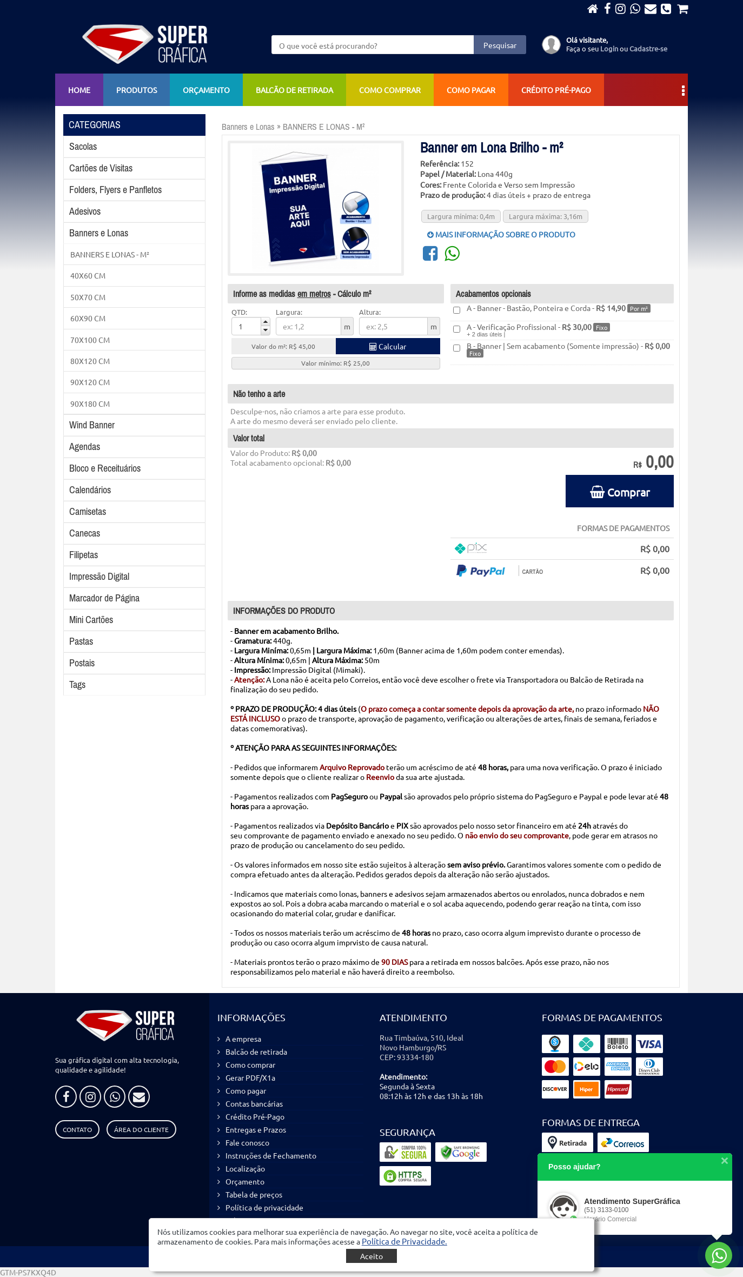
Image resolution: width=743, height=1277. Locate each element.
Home (79, 90)
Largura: (289, 311)
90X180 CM (90, 403)
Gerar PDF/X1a (250, 1077)
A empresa (243, 1038)
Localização (245, 1168)
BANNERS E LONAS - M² (109, 254)
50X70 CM (87, 297)
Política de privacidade (264, 1207)
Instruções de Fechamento (270, 1155)
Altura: (370, 311)
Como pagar (471, 90)
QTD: (239, 311)
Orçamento (206, 90)
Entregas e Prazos (255, 1129)
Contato (77, 1129)
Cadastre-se (648, 48)
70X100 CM (90, 340)
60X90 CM (87, 318)
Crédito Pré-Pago (556, 90)
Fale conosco (247, 1142)
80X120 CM (90, 361)
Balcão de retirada (294, 90)
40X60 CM (87, 275)
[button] (404, 1241)
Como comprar (390, 90)
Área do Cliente (141, 1129)
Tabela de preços (253, 1194)
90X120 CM (90, 382)
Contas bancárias (254, 1103)
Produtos (136, 90)
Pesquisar (499, 45)
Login (609, 48)
